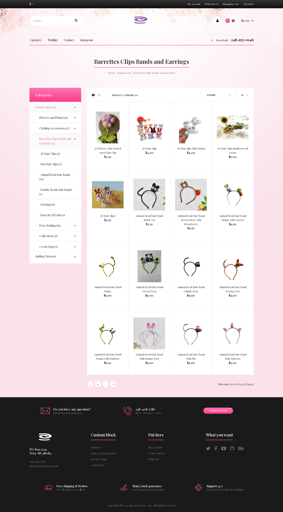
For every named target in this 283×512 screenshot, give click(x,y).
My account (155, 447)
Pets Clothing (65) (50, 225)
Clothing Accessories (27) (54, 128)
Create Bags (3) (48, 247)
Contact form (218, 410)
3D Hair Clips (149, 148)
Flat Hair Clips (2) (50, 164)
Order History (156, 453)
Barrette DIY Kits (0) (52, 215)
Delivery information (103, 453)
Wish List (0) (211, 4)
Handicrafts (124, 72)
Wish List (153, 459)
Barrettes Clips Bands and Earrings (154, 72)
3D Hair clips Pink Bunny (191, 148)
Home (111, 72)
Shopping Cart (231, 4)
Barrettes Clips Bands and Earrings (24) (55, 141)
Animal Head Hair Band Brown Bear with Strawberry (191, 220)
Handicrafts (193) (45, 107)
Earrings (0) (47, 204)
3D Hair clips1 (108, 215)
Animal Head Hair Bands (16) (54, 177)
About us (96, 447)
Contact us (97, 465)
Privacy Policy (99, 459)
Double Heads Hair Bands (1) (55, 192)
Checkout (248, 4)
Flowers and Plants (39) (53, 118)
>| (113, 384)
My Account (194, 4)
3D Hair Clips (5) (49, 154)
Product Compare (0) (125, 95)
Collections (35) (48, 236)
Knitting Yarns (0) (45, 256)
